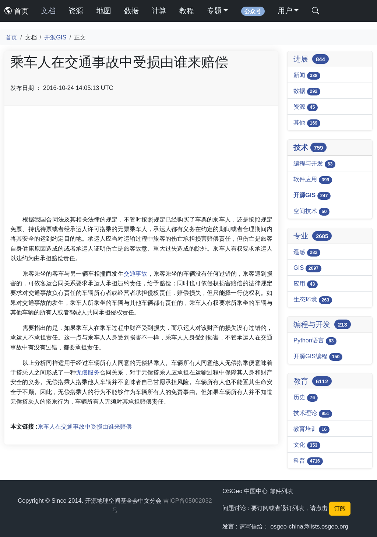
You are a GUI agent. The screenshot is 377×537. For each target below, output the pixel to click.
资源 (75, 11)
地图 (103, 11)
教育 (312, 381)
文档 (48, 11)
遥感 (306, 252)
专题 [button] (214, 11)
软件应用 (312, 180)
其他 (306, 123)
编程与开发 (314, 164)
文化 (306, 445)
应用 (305, 284)
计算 (159, 11)
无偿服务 (88, 372)
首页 (16, 11)
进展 (311, 59)
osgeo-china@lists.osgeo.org (309, 526)
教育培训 (311, 429)
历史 (305, 398)
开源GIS (55, 37)
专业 (312, 236)
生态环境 (312, 300)
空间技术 (311, 212)
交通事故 (136, 273)
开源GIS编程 (317, 357)
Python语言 (315, 341)
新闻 (306, 76)
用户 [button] (285, 11)
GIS (307, 268)
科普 (308, 461)
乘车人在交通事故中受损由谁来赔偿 (85, 426)
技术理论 (312, 413)
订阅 (340, 508)
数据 (131, 11)
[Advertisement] (141, 163)
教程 (186, 11)
